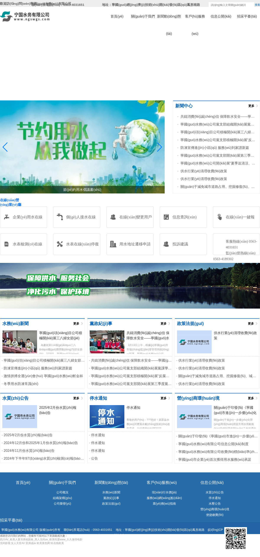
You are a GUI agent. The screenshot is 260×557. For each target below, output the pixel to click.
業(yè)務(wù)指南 (164, 503)
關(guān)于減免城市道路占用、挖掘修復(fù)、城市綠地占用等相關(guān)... (218, 376)
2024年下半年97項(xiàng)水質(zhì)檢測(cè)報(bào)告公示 (44, 458)
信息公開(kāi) (221, 16)
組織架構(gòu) (62, 498)
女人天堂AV (18, 543)
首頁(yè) (117, 16)
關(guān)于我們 (143, 16)
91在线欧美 (57, 543)
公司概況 (62, 492)
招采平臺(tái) (247, 16)
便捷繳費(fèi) (214, 515)
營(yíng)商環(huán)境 (214, 509)
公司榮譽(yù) (62, 503)
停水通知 (98, 435)
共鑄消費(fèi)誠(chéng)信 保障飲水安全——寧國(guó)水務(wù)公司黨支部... (217, 116)
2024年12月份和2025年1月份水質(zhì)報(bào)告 (41, 443)
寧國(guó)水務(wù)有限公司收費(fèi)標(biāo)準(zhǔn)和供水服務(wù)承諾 (218, 452)
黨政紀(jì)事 (111, 498)
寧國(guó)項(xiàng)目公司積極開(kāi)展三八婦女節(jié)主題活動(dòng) (217, 132)
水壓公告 (215, 503)
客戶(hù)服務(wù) (195, 19)
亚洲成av (31, 543)
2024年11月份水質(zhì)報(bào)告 (29, 450)
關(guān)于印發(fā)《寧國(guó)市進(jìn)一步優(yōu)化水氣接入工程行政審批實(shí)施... (218, 436)
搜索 (257, 4)
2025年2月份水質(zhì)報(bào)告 (28, 435)
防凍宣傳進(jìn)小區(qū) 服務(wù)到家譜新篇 (214, 148)
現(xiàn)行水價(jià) (164, 492)
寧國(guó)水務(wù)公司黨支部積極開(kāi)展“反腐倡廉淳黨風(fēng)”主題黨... (217, 140)
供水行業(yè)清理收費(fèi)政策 (203, 171)
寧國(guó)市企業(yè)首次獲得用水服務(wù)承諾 (214, 459)
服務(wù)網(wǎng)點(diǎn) (164, 498)
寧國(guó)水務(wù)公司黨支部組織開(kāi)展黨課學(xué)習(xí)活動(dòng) (217, 124)
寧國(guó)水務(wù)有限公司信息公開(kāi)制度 (213, 444)
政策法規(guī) (111, 503)
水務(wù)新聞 (111, 492)
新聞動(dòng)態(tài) (169, 19)
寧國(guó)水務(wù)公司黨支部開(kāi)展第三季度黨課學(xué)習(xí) (217, 155)
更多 (251, 106)
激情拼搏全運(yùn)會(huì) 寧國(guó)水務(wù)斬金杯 (43, 376)
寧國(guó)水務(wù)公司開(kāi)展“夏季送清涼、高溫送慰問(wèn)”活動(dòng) (217, 163)
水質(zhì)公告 (215, 492)
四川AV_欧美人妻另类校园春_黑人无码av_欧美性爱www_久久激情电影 (41, 539)
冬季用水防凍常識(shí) (21, 384)
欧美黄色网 (43, 543)
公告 (94, 458)
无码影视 (5, 543)
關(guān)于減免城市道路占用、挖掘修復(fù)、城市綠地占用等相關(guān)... (217, 186)
